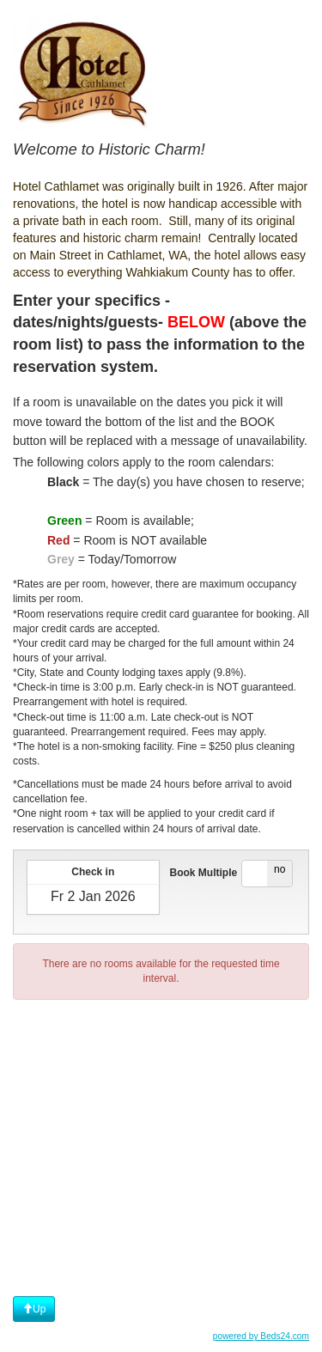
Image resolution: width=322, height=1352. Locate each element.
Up (34, 1309)
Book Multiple (204, 873)
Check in (92, 872)
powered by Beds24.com (261, 1336)
